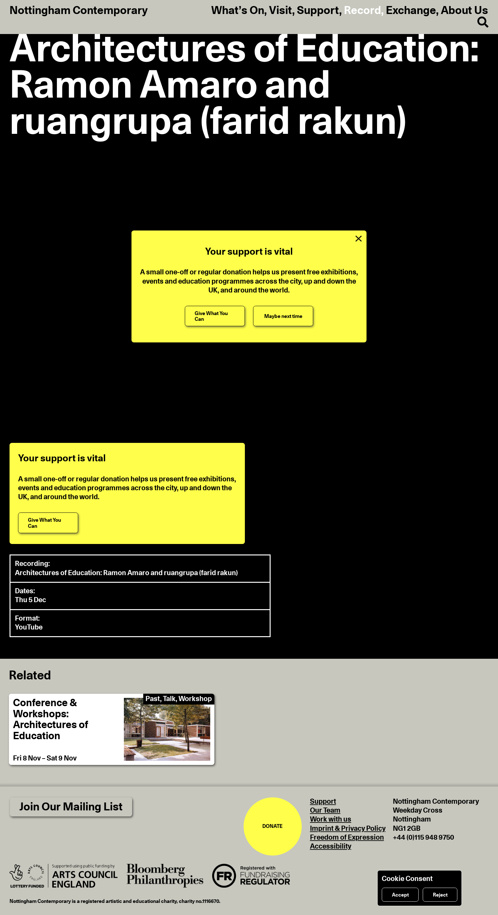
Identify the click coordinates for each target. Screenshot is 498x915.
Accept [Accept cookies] (400, 895)
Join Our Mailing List (71, 807)
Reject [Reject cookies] (440, 895)
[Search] (478, 23)
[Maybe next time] (283, 316)
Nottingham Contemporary (79, 10)
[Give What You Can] (215, 316)
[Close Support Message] (359, 238)
